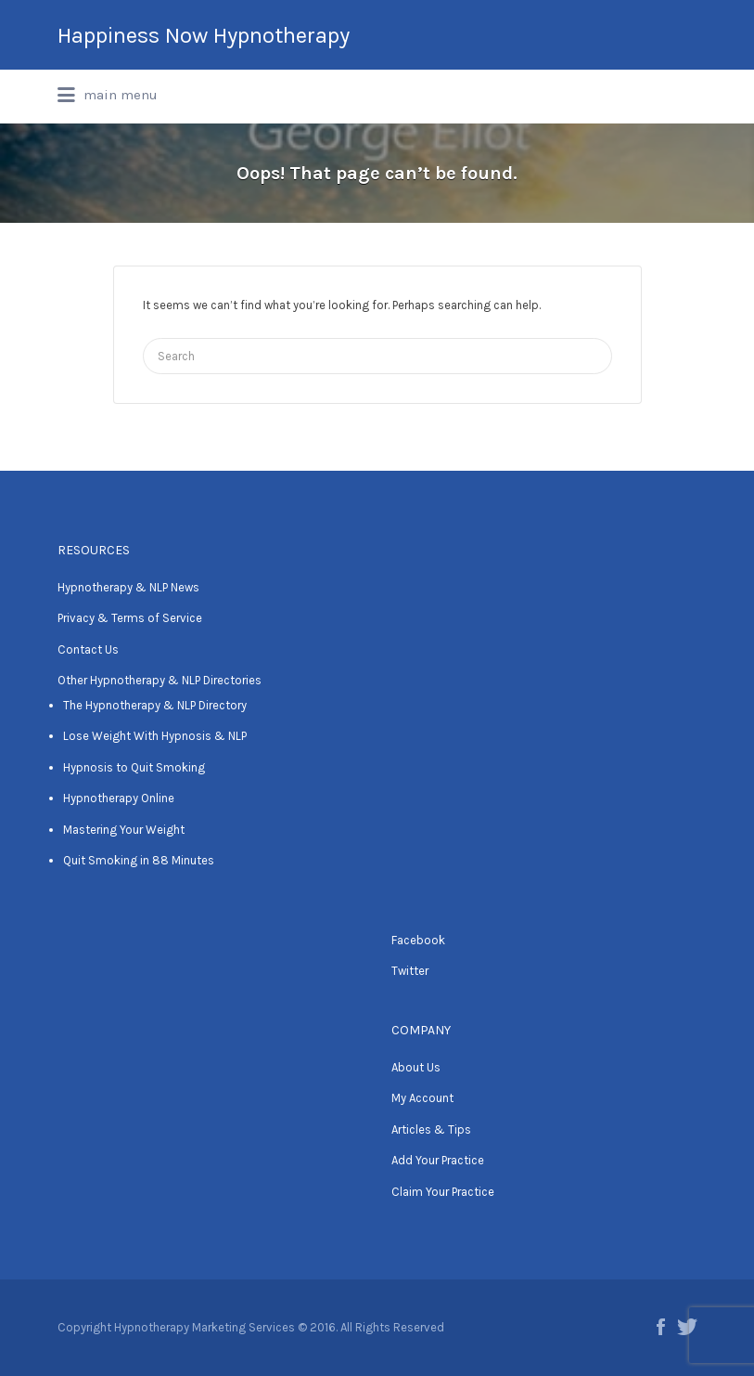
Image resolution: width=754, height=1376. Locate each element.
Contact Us (88, 649)
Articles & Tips (431, 1129)
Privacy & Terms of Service (130, 618)
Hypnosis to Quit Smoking (134, 767)
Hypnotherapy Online (118, 798)
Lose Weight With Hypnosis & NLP (155, 736)
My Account (422, 1098)
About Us (416, 1067)
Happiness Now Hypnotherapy (204, 35)
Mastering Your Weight (124, 830)
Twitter (409, 971)
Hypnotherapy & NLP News (128, 587)
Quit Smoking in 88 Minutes (138, 860)
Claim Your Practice (442, 1192)
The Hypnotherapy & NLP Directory (155, 705)
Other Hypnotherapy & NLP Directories (160, 680)
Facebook (418, 940)
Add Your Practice (437, 1160)
